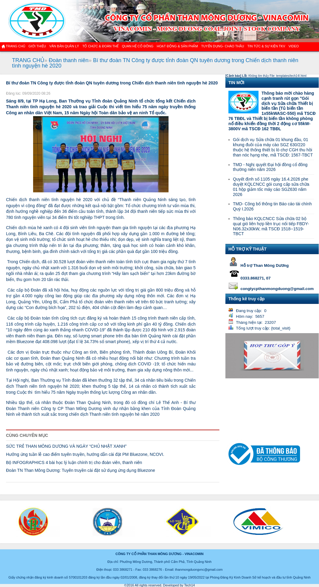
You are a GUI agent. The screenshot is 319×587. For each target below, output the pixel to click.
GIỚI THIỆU (37, 46)
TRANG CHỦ (28, 60)
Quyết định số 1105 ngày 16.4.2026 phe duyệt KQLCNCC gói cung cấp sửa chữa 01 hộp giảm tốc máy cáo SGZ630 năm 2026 (271, 187)
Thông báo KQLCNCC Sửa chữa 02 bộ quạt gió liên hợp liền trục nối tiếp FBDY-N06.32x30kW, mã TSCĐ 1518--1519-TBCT (271, 226)
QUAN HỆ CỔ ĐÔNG (137, 46)
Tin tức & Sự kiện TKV (266, 46)
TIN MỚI (236, 82)
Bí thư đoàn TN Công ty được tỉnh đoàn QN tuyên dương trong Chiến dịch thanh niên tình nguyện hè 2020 (155, 63)
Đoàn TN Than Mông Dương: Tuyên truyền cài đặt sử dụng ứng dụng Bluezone (80, 470)
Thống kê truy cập (246, 298)
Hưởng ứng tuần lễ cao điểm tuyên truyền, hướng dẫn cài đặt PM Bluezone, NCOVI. (85, 454)
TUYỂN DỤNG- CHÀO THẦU (222, 46)
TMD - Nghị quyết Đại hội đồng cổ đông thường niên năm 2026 (270, 167)
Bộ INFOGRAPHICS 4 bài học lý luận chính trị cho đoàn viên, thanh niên (74, 462)
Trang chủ (15, 46)
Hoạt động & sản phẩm (177, 46)
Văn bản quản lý (64, 46)
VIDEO (294, 46)
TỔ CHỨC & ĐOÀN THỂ (100, 46)
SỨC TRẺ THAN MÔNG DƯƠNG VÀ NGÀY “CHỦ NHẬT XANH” (66, 446)
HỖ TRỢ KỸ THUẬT (247, 249)
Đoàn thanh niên (68, 60)
